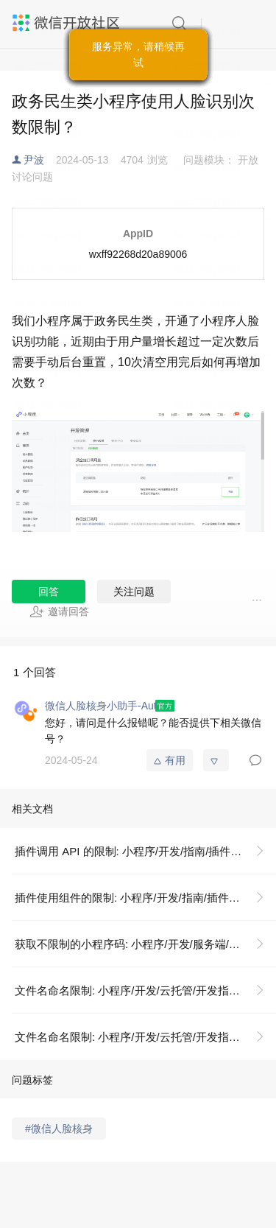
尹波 (34, 160)
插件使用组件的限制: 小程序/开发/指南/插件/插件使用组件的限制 (145, 897)
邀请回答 (59, 611)
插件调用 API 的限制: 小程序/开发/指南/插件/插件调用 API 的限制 (145, 851)
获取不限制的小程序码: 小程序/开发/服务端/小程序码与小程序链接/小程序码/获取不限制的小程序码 (145, 944)
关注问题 (134, 591)
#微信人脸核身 (59, 1128)
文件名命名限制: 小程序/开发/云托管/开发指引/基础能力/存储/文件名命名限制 (145, 990)
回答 (48, 591)
